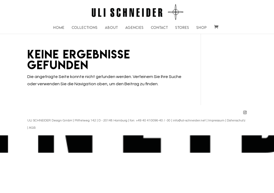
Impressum (216, 120)
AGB (32, 127)
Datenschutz (236, 120)
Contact (159, 28)
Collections (85, 28)
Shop (201, 28)
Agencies (134, 28)
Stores (182, 28)
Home (58, 28)
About (111, 28)
